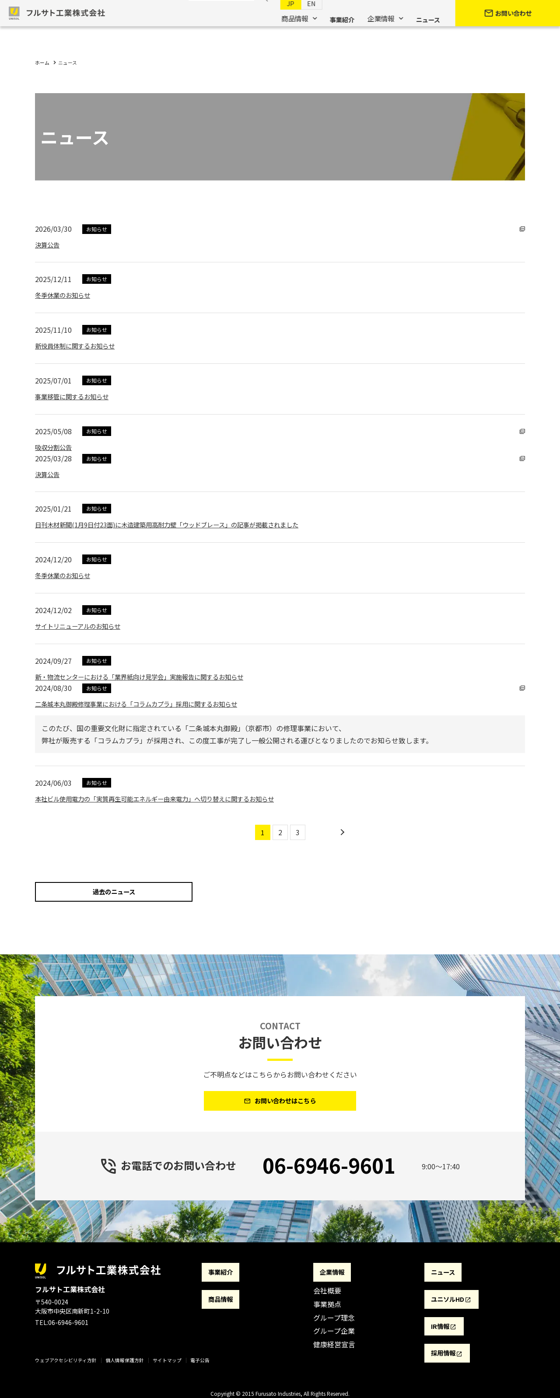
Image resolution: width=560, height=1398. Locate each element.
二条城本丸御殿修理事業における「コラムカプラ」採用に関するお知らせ (150, 703)
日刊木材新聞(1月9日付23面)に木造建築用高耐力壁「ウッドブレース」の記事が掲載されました (185, 524)
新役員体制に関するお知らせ (80, 345)
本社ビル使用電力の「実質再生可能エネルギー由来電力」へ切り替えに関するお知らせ (171, 798)
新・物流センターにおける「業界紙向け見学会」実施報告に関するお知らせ (154, 676)
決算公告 (49, 244)
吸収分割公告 (56, 447)
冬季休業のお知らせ (66, 294)
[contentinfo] (280, 1329)
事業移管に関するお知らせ (77, 396)
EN (302, 18)
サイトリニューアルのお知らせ (84, 626)
